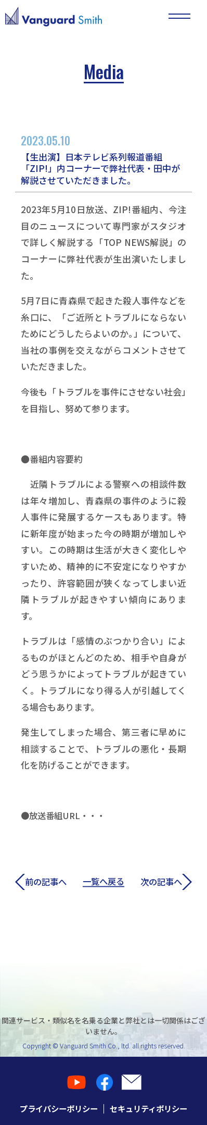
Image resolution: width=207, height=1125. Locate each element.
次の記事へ (165, 882)
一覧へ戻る (104, 881)
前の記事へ (42, 882)
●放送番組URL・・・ (65, 815)
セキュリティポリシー (151, 1109)
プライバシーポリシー (56, 1109)
